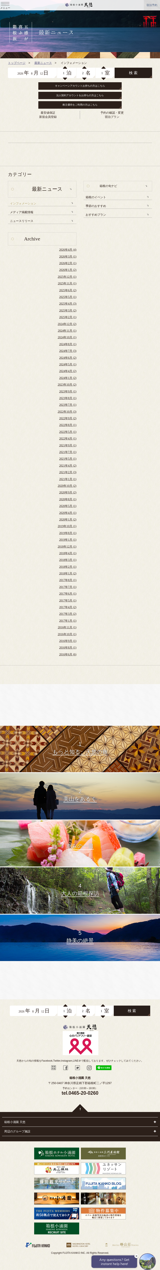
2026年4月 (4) (67, 249)
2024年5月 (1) (67, 364)
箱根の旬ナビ (108, 186)
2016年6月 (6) (67, 654)
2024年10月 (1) (67, 337)
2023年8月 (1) (67, 398)
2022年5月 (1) (67, 431)
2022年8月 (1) (67, 425)
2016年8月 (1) (67, 647)
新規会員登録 (48, 116)
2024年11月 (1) (67, 330)
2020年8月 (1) (67, 499)
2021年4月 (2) (67, 465)
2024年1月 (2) (67, 378)
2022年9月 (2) (67, 418)
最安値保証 (48, 112)
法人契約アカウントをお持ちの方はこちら (80, 95)
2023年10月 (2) (67, 384)
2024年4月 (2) (67, 371)
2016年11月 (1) (67, 627)
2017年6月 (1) (67, 593)
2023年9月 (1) (67, 391)
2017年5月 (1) (67, 600)
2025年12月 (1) (67, 276)
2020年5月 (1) (67, 506)
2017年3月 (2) (67, 613)
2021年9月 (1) (67, 445)
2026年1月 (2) (67, 269)
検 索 (133, 73)
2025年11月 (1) (67, 283)
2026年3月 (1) (67, 256)
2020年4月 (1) (67, 512)
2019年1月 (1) (67, 539)
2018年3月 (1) (67, 560)
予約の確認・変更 (112, 112)
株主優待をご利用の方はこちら (80, 104)
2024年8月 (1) (67, 344)
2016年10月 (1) (67, 634)
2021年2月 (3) (67, 472)
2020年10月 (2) (67, 485)
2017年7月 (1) (67, 587)
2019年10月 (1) (67, 526)
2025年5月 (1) (67, 297)
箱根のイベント (96, 197)
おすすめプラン (96, 214)
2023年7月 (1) (67, 404)
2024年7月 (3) (67, 350)
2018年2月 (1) (67, 566)
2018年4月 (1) (67, 553)
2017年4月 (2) (67, 607)
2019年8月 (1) (67, 533)
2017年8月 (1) (67, 580)
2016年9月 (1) (67, 640)
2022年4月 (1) (67, 438)
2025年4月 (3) (67, 303)
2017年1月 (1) (67, 620)
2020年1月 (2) (67, 519)
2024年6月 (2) (67, 357)
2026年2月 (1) (67, 263)
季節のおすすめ (96, 206)
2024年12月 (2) (67, 324)
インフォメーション (23, 203)
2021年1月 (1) (67, 479)
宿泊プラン (112, 116)
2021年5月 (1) (67, 458)
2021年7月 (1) (67, 452)
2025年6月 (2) (67, 290)
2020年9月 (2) (67, 492)
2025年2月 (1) (67, 317)
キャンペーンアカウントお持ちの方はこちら (80, 85)
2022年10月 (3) (67, 411)
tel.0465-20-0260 (80, 1093)
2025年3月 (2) (67, 310)
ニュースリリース (21, 221)
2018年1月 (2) (67, 573)
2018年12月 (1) (67, 546)
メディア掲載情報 (21, 212)
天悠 (78, 5)
